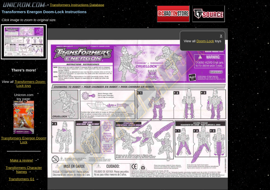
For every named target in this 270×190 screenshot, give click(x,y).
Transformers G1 (22, 179)
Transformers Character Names (24, 170)
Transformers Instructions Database (77, 5)
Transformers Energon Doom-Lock (23, 140)
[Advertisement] (143, 25)
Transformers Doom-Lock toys (30, 84)
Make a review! (21, 160)
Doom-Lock (205, 41)
